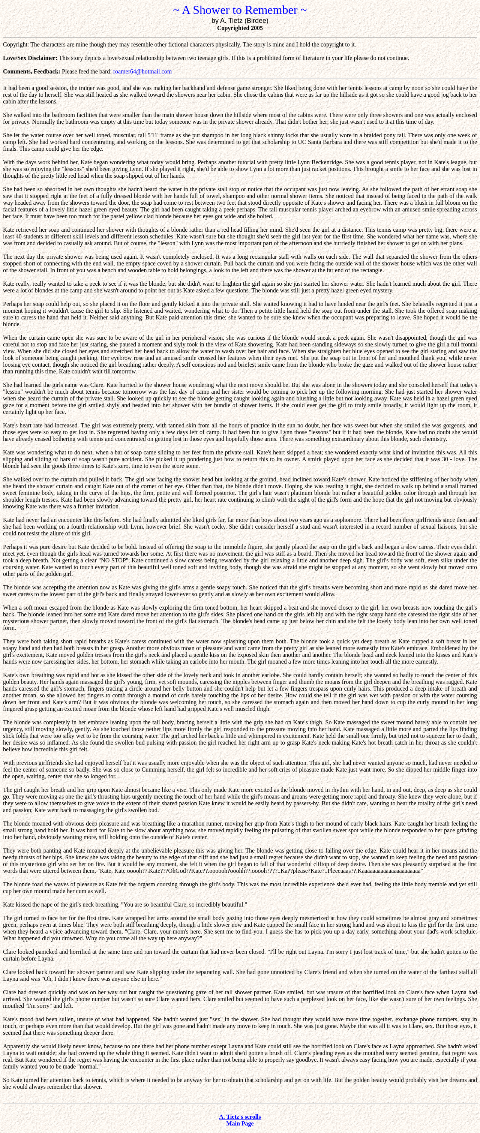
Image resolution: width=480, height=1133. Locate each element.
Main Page (240, 1123)
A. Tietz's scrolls (240, 1117)
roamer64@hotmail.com (142, 71)
